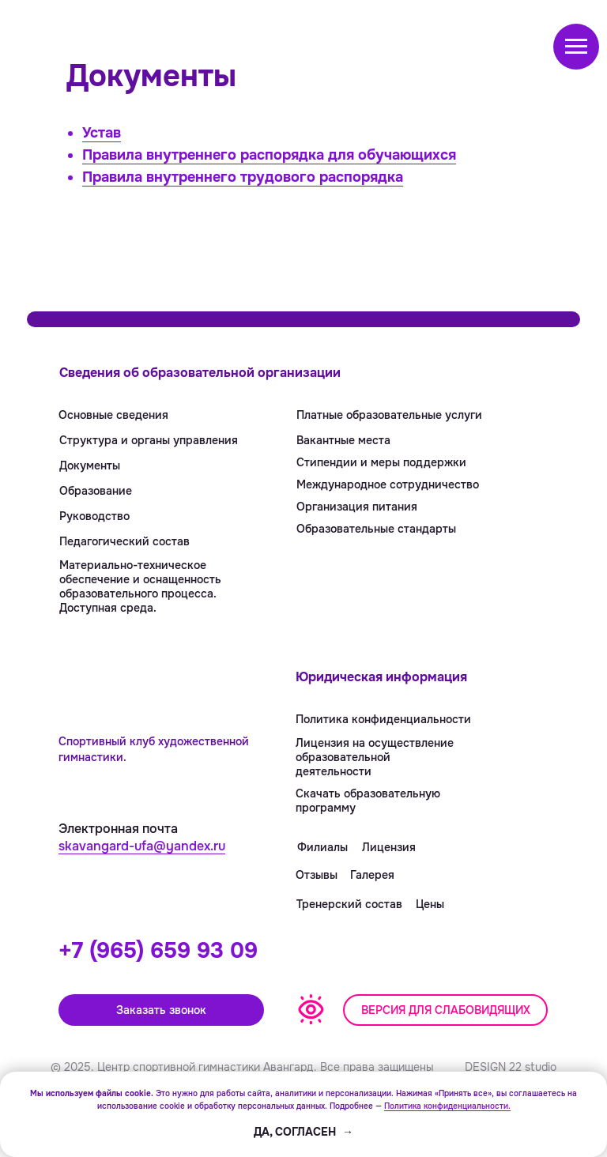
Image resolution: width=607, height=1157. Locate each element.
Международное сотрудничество (387, 484)
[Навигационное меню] (576, 47)
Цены (430, 904)
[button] (445, 1010)
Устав (101, 132)
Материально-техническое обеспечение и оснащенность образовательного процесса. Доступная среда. (140, 586)
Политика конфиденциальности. (447, 1106)
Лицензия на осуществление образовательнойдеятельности (375, 757)
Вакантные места (343, 440)
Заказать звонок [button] (161, 1010)
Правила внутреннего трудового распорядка (242, 177)
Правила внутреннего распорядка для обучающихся (269, 155)
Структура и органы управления (148, 440)
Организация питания (356, 506)
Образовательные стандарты (376, 529)
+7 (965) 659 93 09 (158, 951)
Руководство (94, 516)
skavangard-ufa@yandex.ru (141, 846)
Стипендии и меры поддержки (381, 462)
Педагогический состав (124, 541)
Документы (89, 465)
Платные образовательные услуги (389, 415)
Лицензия (389, 847)
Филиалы (322, 847)
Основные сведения (113, 415)
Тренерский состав (349, 904)
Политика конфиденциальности (383, 719)
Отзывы (316, 875)
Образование (95, 491)
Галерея (372, 875)
